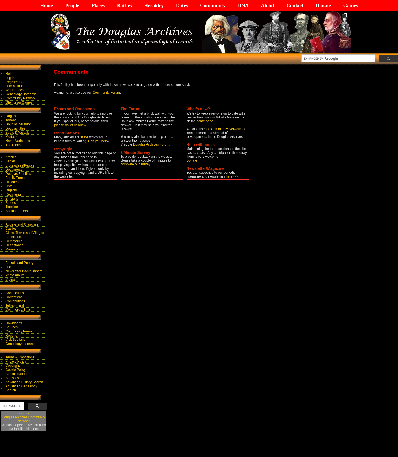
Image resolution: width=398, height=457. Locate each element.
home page (205, 121)
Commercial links (18, 309)
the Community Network (224, 129)
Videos (10, 279)
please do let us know (70, 125)
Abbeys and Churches (22, 224)
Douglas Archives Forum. (151, 144)
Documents (14, 169)
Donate (323, 5)
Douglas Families (18, 174)
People (72, 5)
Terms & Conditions (20, 357)
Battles (124, 5)
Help (9, 74)
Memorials (13, 249)
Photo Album (15, 275)
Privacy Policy (16, 361)
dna (8, 267)
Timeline (12, 207)
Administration (16, 374)
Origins (11, 116)
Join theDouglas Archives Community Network (23, 417)
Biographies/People (20, 165)
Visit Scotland (16, 340)
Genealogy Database (21, 94)
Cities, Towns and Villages (25, 233)
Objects (11, 190)
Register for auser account (15, 84)
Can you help (98, 141)
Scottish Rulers (17, 211)
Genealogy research (20, 344)
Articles (11, 157)
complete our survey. (136, 164)
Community (213, 5)
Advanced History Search (24, 382)
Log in (10, 78)
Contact (295, 5)
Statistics (12, 378)
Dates (182, 5)
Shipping (12, 198)
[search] (337, 58)
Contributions (15, 301)
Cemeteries (14, 241)
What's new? (15, 90)
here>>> (232, 176)
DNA (243, 5)
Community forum (19, 331)
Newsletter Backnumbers (24, 271)
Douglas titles (15, 128)
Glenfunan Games (19, 102)
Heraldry (154, 5)
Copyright (13, 366)
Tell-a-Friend (15, 305)
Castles (11, 229)
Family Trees (15, 178)
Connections (15, 293)
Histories (12, 182)
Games (350, 5)
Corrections (14, 297)
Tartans (11, 120)
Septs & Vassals (17, 132)
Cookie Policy (16, 370)
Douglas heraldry (18, 124)
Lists (9, 186)
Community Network (20, 98)
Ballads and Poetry (19, 263)
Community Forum (106, 92)
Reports (11, 335)
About (267, 5)
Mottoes (11, 137)
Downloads (14, 323)
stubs (84, 137)
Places (98, 5)
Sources (12, 327)
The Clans (13, 145)
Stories (11, 203)
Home (46, 5)
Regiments (13, 194)
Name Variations (18, 141)
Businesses (14, 237)
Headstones (14, 245)
